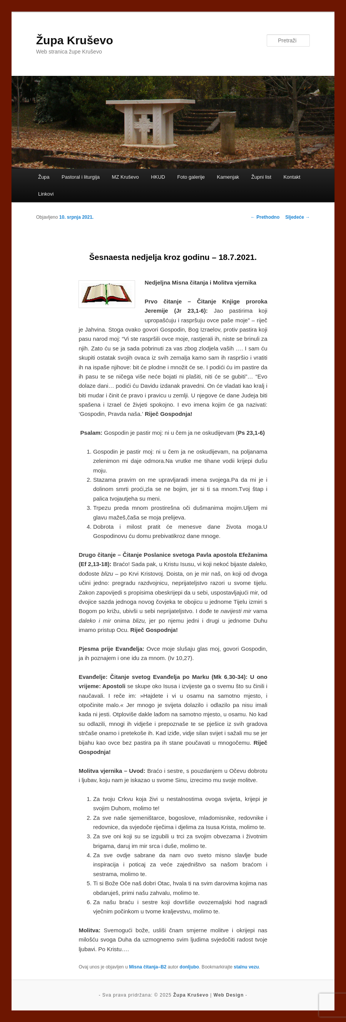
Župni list (261, 177)
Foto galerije (191, 177)
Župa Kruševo (74, 40)
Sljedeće (297, 217)
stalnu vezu (246, 967)
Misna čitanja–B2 (147, 967)
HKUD (158, 177)
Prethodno (265, 217)
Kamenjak (228, 177)
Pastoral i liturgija (81, 177)
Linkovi (45, 194)
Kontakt (291, 177)
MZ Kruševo (125, 177)
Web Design (229, 995)
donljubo (189, 967)
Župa (44, 177)
